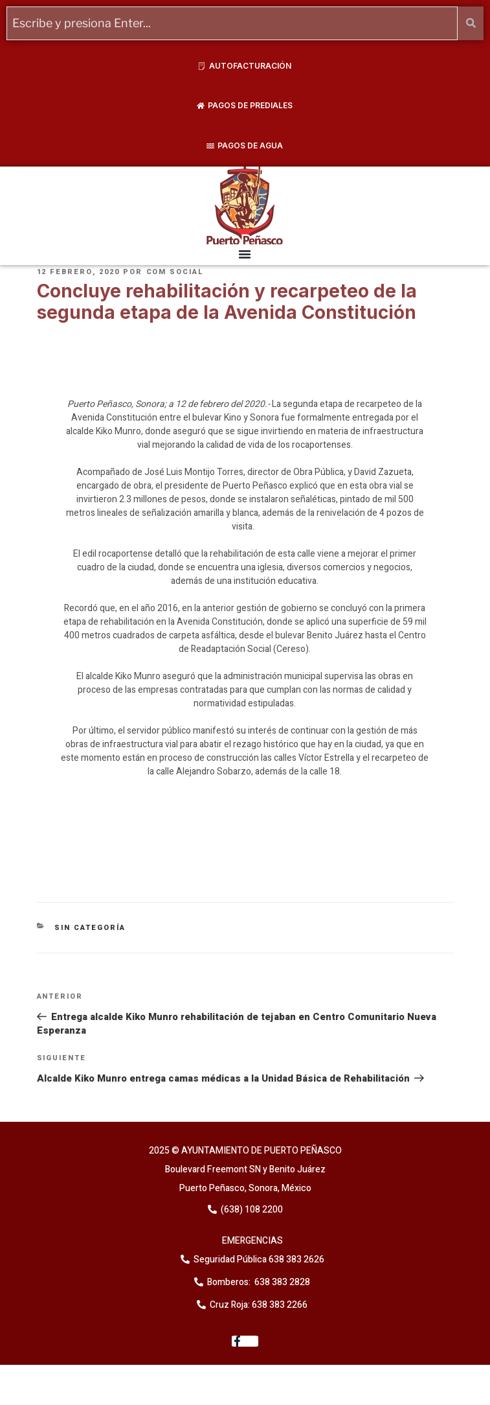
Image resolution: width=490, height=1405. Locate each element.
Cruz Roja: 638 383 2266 (258, 1305)
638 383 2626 (295, 1259)
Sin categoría (90, 927)
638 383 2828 (281, 1282)
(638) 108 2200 (251, 1209)
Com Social (175, 271)
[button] (244, 254)
